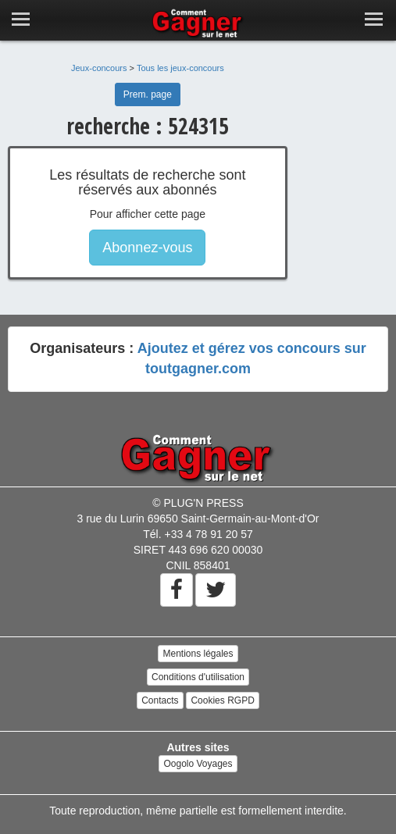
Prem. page (147, 94)
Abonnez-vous (147, 247)
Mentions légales (197, 653)
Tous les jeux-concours (180, 68)
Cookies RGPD (222, 700)
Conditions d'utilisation (198, 677)
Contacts (159, 700)
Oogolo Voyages (197, 763)
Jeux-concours (99, 68)
